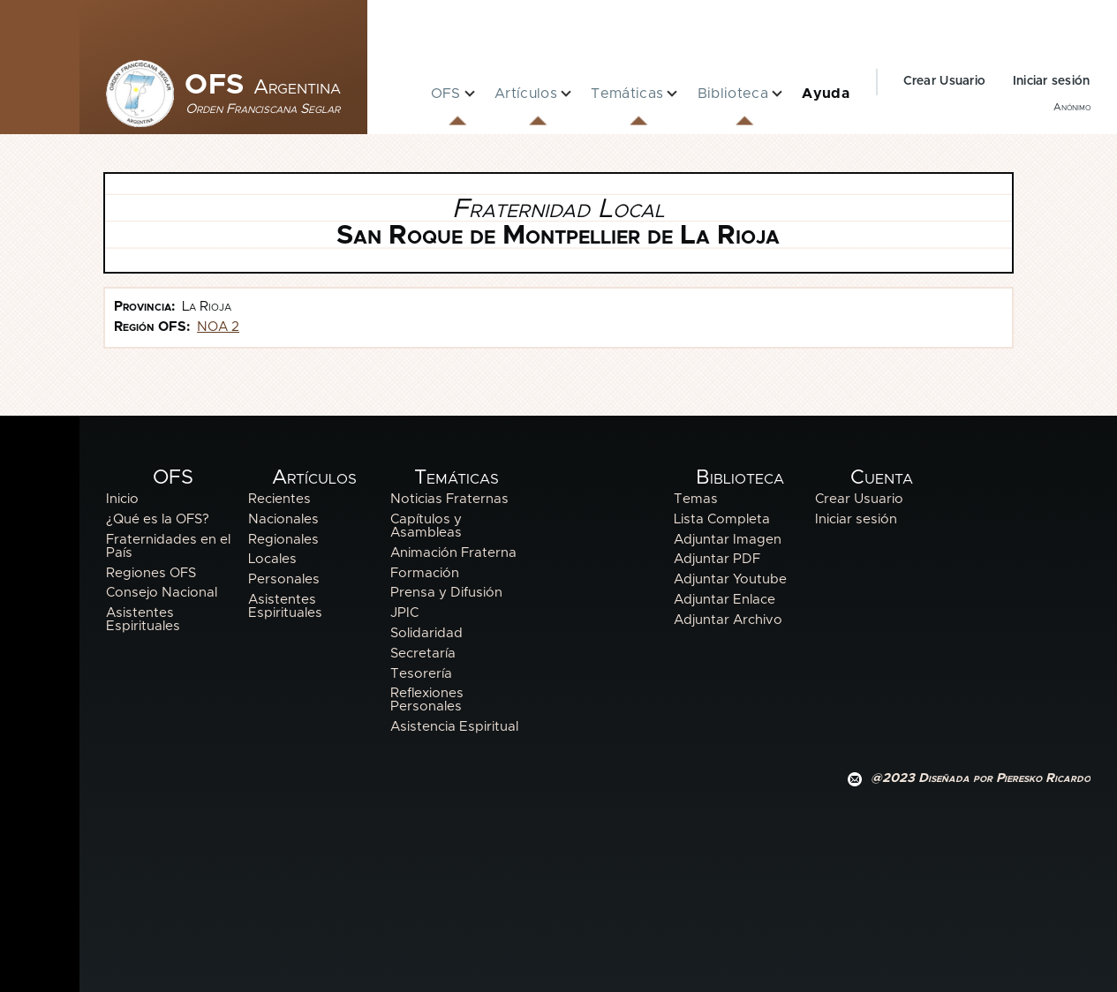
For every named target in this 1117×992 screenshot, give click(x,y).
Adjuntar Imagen (727, 539)
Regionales (283, 539)
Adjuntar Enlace (724, 599)
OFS (263, 85)
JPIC (404, 613)
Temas (696, 499)
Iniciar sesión (1052, 81)
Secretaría (423, 653)
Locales (272, 559)
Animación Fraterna (453, 553)
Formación (424, 573)
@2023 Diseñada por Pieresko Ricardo (981, 778)
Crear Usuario (944, 81)
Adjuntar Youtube (730, 579)
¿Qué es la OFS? (157, 519)
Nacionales (283, 519)
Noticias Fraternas (449, 499)
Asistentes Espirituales (143, 619)
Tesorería (421, 673)
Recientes (279, 499)
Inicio (122, 499)
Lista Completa (722, 519)
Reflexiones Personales (427, 700)
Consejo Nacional (161, 592)
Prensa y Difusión (446, 592)
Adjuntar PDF (717, 559)
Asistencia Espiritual (454, 726)
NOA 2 (218, 327)
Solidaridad (426, 633)
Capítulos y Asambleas (426, 526)
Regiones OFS (151, 573)
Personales (284, 579)
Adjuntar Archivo (728, 620)
